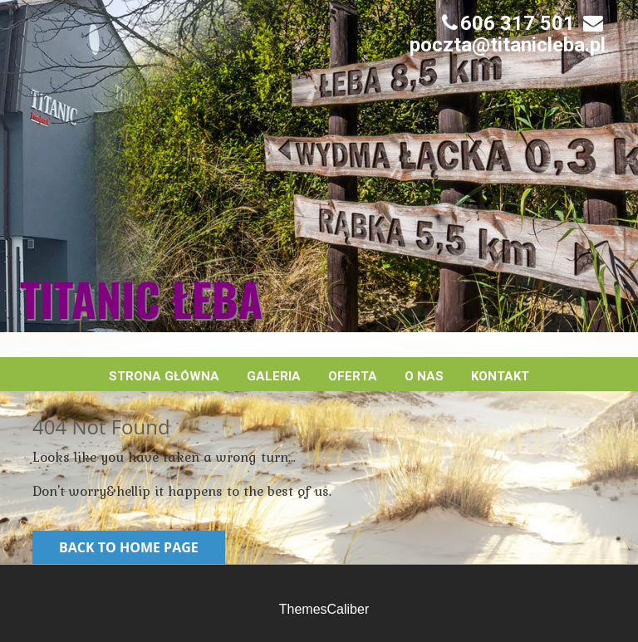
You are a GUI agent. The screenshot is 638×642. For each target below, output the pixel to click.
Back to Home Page (129, 547)
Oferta (352, 376)
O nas (424, 376)
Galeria (274, 376)
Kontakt (500, 376)
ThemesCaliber (324, 609)
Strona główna (164, 376)
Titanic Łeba (141, 299)
